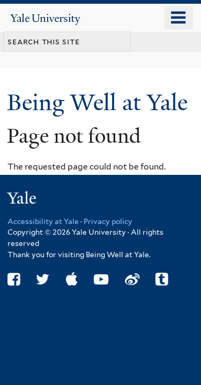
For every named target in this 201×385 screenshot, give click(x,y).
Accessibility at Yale (43, 221)
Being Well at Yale (100, 102)
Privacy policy (108, 221)
